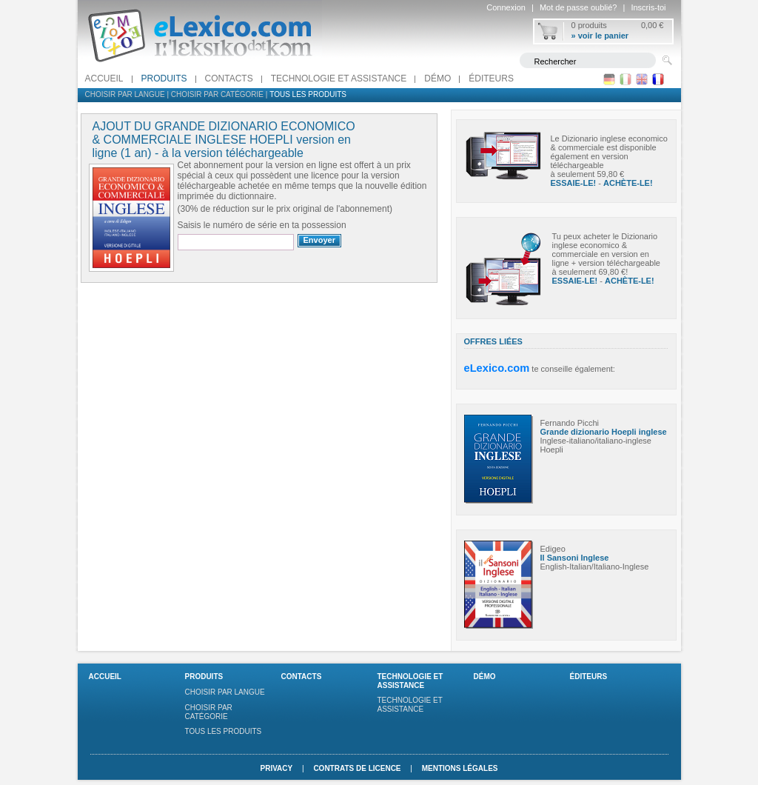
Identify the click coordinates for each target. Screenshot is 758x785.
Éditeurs (491, 78)
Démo (437, 78)
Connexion (506, 7)
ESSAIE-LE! (574, 182)
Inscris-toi (648, 7)
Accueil (104, 78)
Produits (164, 78)
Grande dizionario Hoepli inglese (603, 431)
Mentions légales (460, 768)
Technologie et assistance (339, 78)
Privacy (276, 768)
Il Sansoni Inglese (574, 557)
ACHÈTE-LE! (628, 182)
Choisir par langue (125, 94)
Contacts (229, 78)
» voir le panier (600, 35)
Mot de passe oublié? (578, 7)
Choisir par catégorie (217, 94)
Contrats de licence (356, 768)
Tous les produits (307, 94)
